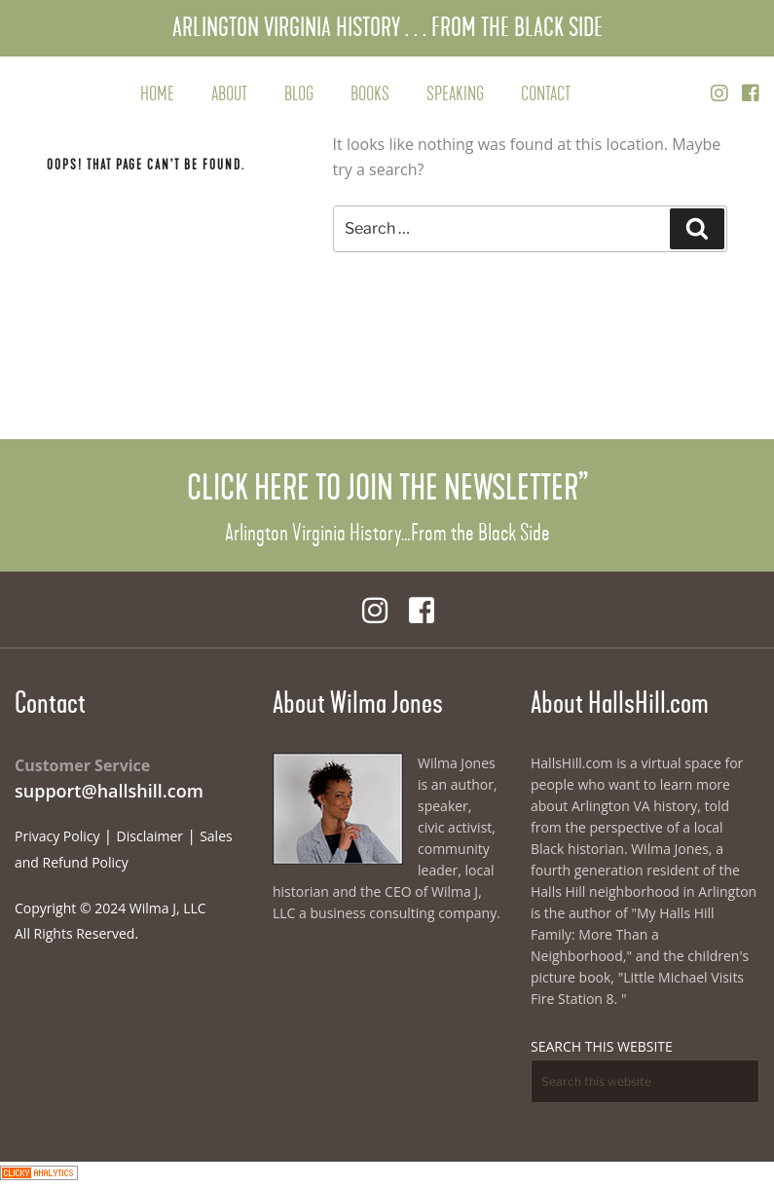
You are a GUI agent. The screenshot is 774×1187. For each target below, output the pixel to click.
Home (157, 94)
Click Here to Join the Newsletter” (387, 487)
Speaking (455, 94)
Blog (298, 94)
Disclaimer (150, 836)
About (229, 94)
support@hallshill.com (109, 790)
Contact (546, 94)
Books (369, 94)
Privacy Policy (57, 836)
